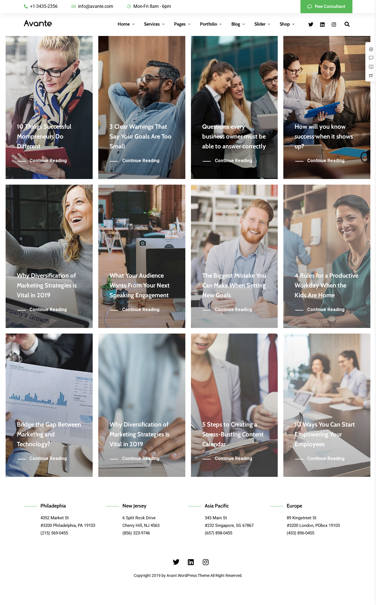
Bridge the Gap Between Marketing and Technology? (49, 434)
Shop (285, 24)
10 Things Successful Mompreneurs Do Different (44, 136)
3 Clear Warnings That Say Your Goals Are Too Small (141, 136)
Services (152, 24)
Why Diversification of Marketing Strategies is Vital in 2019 (47, 285)
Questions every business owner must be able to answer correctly (234, 136)
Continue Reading (48, 161)
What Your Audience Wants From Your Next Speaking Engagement (140, 285)
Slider (259, 24)
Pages (180, 24)
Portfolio (208, 24)
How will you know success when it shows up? (324, 136)
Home (124, 24)
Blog (235, 24)
